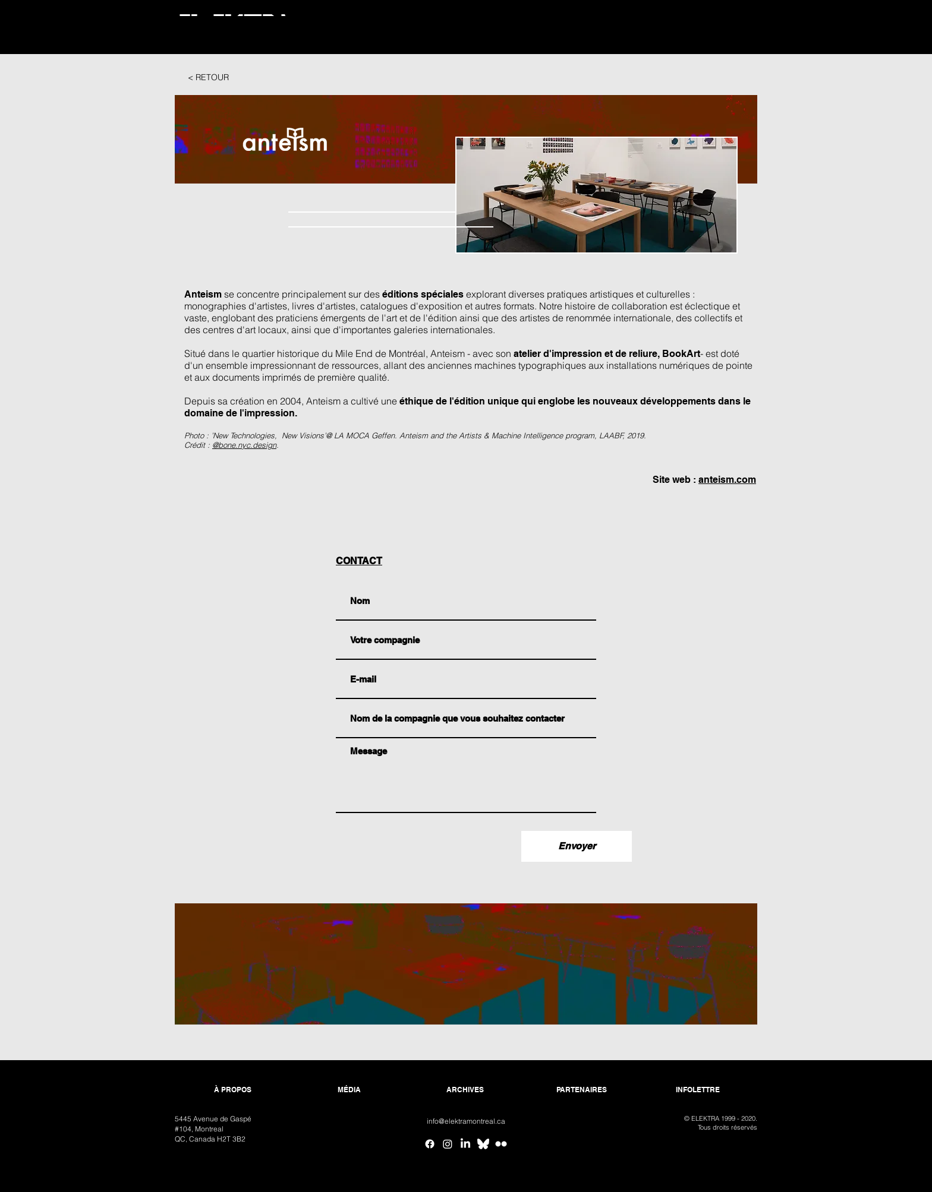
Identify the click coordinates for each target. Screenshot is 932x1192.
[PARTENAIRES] (582, 1090)
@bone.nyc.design (244, 445)
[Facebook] (430, 1144)
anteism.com (727, 479)
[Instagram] (448, 1144)
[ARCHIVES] (465, 1090)
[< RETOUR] (208, 78)
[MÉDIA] (349, 1090)
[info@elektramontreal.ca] (466, 1121)
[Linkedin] (465, 1144)
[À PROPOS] (233, 1090)
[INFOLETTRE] (697, 1090)
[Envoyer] (576, 846)
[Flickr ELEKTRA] (501, 1144)
